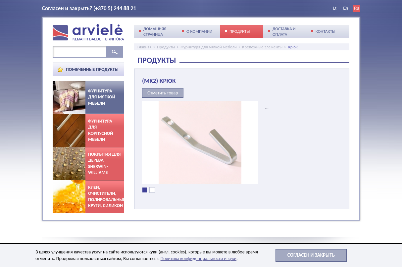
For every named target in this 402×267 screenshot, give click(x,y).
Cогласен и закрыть (311, 255)
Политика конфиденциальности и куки (198, 258)
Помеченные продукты (92, 69)
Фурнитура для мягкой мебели (208, 46)
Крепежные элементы (262, 46)
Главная (144, 46)
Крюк (293, 46)
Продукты (166, 46)
